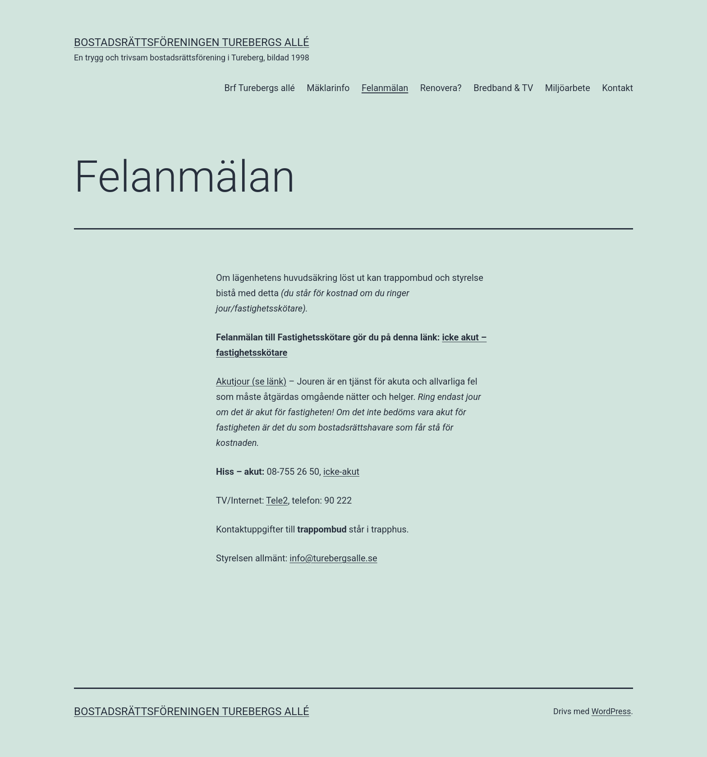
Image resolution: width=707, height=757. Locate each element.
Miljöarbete (567, 88)
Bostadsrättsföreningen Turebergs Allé (191, 42)
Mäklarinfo (328, 88)
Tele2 (277, 500)
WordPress (611, 711)
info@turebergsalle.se (333, 558)
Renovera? (441, 88)
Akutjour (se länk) (251, 381)
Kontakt (617, 88)
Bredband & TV (503, 88)
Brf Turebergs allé (260, 88)
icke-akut (341, 471)
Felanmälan (385, 88)
